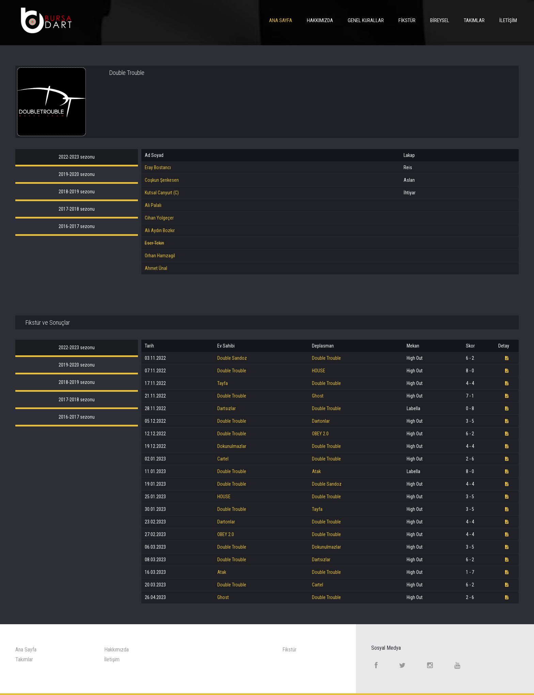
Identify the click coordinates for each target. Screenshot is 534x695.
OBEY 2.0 (320, 433)
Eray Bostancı (158, 167)
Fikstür (406, 20)
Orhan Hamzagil (160, 255)
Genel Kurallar (366, 20)
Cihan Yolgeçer (159, 218)
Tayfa (222, 383)
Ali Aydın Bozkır (160, 230)
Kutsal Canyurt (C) (162, 192)
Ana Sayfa (280, 20)
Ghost (318, 396)
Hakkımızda (320, 20)
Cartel (223, 459)
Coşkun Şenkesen (162, 180)
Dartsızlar (226, 408)
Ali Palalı (153, 205)
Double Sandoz (232, 358)
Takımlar (474, 20)
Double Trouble (326, 358)
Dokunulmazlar (231, 446)
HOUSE (318, 370)
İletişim (508, 20)
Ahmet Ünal (156, 268)
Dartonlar (321, 421)
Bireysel (439, 20)
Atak (316, 471)
